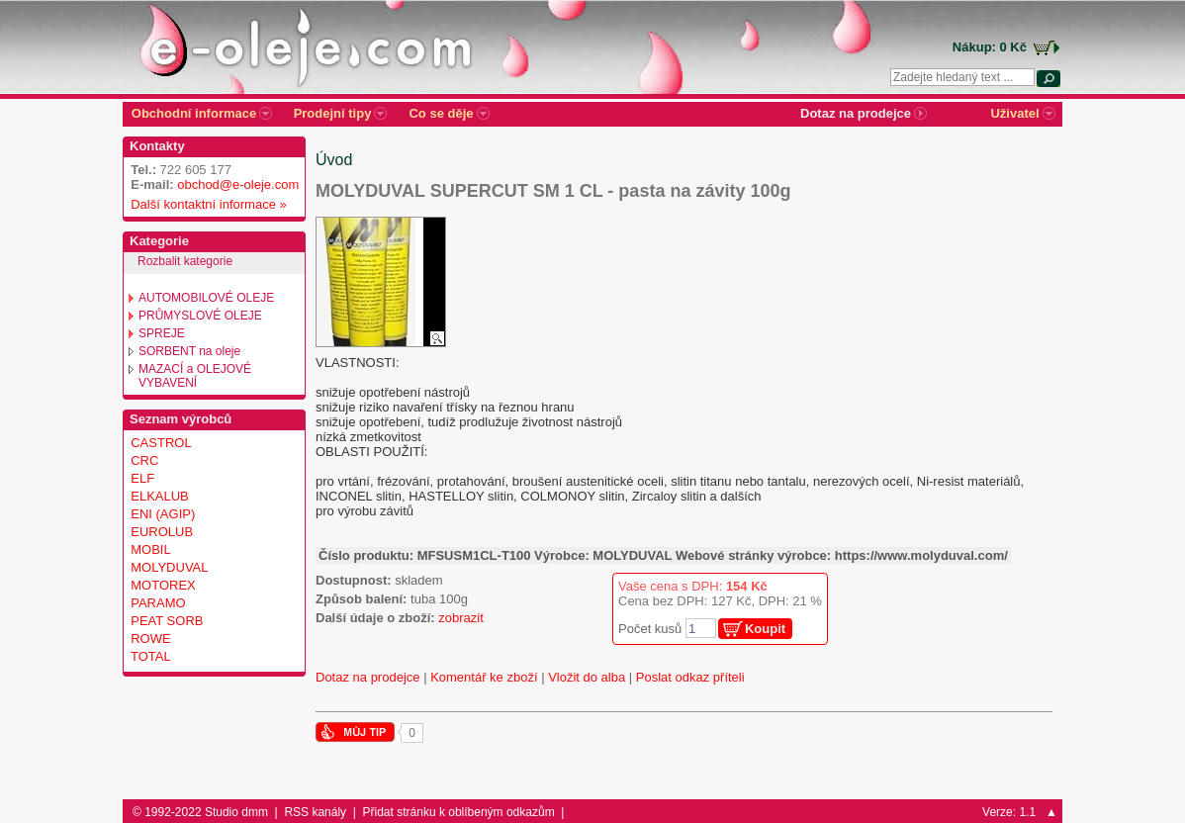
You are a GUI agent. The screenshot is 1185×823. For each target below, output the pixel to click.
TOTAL (151, 656)
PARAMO (158, 602)
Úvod (334, 159)
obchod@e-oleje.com (238, 184)
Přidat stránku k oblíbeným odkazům (459, 812)
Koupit (765, 628)
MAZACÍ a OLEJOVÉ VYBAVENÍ (194, 376)
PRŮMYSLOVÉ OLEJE (200, 315)
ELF (142, 478)
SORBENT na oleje (189, 351)
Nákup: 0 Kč (990, 47)
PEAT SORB (167, 620)
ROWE (150, 638)
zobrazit (461, 617)
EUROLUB (162, 531)
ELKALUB (160, 496)
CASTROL (161, 442)
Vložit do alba (586, 677)
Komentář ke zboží (483, 677)
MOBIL (150, 549)
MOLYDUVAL (169, 567)
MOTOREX (163, 585)
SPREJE (161, 333)
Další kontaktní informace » (205, 204)
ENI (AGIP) (163, 513)
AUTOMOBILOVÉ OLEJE (206, 298)
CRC (144, 460)
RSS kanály (315, 812)
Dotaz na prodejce (368, 677)
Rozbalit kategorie (184, 261)
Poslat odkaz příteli (690, 677)
